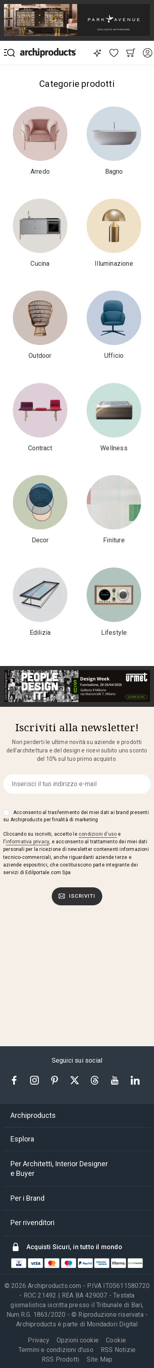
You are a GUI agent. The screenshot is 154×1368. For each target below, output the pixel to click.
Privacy (38, 1340)
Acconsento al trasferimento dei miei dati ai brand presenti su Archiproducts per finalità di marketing (76, 816)
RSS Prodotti (60, 1359)
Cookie (116, 1340)
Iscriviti (77, 896)
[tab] (77, 1115)
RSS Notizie (118, 1350)
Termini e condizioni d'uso (55, 1350)
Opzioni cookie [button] (78, 1340)
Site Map (100, 1359)
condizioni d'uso (98, 834)
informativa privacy (27, 841)
